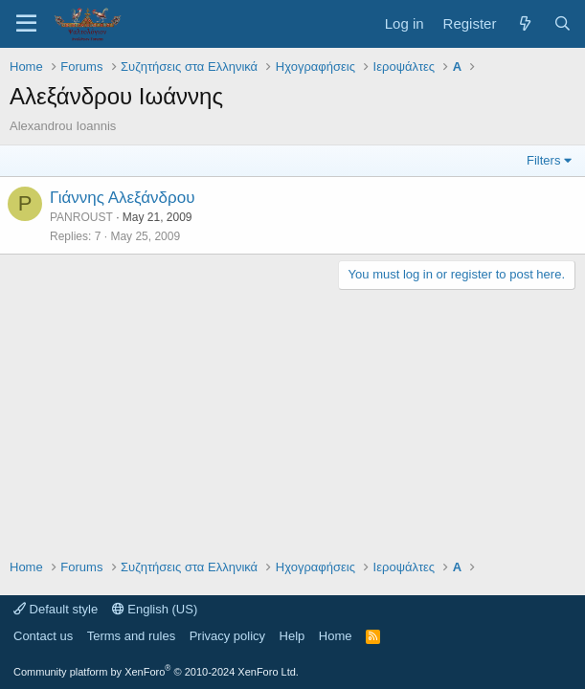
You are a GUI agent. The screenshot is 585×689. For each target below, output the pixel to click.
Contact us (43, 636)
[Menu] (26, 24)
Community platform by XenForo (156, 672)
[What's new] (524, 23)
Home (335, 636)
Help (292, 636)
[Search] (562, 23)
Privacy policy (227, 636)
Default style (55, 609)
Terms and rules (131, 636)
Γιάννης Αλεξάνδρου (122, 198)
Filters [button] (543, 160)
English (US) (155, 609)
